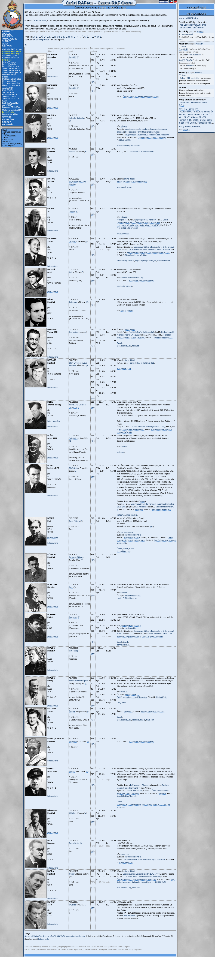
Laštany (72, 771)
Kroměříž (72, 57)
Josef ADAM (7, 88)
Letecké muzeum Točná (193, 104)
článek (125, 549)
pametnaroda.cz (131, 129)
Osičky (71, 874)
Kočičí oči (139, 509)
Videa (5, 44)
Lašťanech (134, 785)
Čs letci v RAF (39, 20)
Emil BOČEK (7, 90)
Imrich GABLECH (9, 94)
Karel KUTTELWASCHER (10, 102)
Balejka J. (120, 132)
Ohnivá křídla (161, 697)
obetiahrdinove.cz (132, 694)
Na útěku (162, 793)
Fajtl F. (119, 182)
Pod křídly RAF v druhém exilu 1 (141, 152)
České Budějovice (194, 55)
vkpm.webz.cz (143, 129)
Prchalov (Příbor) (75, 557)
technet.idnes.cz (163, 261)
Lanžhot (72, 152)
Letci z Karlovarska (10, 66)
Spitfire (6, 117)
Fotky (119, 703)
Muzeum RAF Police (188, 18)
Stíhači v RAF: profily (11, 68)
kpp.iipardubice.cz (132, 628)
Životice (72, 712)
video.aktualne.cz (123, 551)
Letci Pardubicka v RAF (158, 634)
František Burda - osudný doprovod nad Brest (143, 877)
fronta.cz (137, 625)
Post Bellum (190, 123)
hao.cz (123, 310)
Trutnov (72, 212)
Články (6, 41)
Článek (119, 343)
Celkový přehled (41, 39)
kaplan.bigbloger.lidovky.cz (145, 261)
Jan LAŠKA (7, 105)
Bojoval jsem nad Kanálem (145, 220)
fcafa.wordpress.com (158, 129)
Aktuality (8, 31)
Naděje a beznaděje (134, 791)
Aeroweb (196, 126)
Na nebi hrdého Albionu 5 (126, 796)
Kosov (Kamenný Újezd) (78, 681)
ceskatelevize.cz (123, 804)
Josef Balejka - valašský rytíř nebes (152, 137)
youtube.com (147, 804)
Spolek (6, 34)
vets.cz (142, 501)
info (151, 527)
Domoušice (73, 332)
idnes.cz (137, 146)
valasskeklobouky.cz (125, 146)
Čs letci (7, 46)
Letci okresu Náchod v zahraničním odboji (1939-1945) (138, 225)
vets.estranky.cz (127, 625)
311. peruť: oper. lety (11, 83)
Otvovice (72, 905)
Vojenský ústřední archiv (75, 936)
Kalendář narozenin (10, 58)
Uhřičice (72, 813)
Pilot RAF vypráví (126, 862)
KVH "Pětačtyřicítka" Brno (189, 110)
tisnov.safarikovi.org (135, 278)
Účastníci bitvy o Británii (9, 76)
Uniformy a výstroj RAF (12, 110)
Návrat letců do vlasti (11, 85)
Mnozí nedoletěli (156, 637)
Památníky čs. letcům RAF (191, 27)
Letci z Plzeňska (9, 64)
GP (92, 82)
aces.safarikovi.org (124, 187)
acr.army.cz (125, 854)
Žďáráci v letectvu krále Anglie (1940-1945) (148, 427)
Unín (71, 272)
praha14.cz (121, 515)
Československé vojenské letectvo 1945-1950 (140, 96)
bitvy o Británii (129, 179)
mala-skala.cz (131, 515)
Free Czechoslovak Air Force (192, 25)
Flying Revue (185, 126)
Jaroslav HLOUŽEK (10, 99)
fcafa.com (120, 452)
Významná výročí (9, 56)
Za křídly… (128, 712)
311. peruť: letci (9, 81)
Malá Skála (73, 468)
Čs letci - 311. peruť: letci (189, 78)
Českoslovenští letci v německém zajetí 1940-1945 (150, 250)
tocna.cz (135, 346)
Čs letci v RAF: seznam (12, 49)
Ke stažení (8, 119)
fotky (123, 703)
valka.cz (124, 126)
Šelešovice (73, 438)
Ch (58, 37)
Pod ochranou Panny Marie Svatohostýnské (142, 132)
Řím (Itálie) (73, 651)
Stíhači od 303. (125, 140)
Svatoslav (191, 66)
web (180, 40)
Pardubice (73, 617)
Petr (183, 49)
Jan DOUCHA (8, 92)
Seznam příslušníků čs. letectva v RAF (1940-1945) (44, 936)
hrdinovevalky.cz (138, 720)
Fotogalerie (9, 39)
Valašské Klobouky (76, 118)
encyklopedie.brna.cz (133, 535)
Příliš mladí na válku (132, 538)
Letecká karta (52, 77)
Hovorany (73, 741)
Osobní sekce (52, 538)
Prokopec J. (121, 220)
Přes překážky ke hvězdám (127, 228)
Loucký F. (120, 598)
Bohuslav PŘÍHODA (11, 107)
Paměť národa (204, 123)
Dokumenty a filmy (10, 114)
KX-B (205, 114)
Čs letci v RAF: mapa (11, 53)
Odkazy (6, 122)
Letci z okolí (7, 60)
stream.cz (120, 807)
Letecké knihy (8, 112)
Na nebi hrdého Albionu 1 (163, 338)
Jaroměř (72, 242)
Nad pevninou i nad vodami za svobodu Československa (147, 135)
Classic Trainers (194, 114)
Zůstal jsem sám (131, 598)
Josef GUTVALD (9, 96)
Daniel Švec (184, 102)
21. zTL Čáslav (191, 117)
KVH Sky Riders (186, 109)
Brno (71, 587)
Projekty (7, 36)
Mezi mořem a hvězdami (161, 509)
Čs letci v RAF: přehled (12, 51)
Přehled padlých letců (11, 79)
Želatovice (73, 302)
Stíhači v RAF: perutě (11, 72)
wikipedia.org (122, 261)
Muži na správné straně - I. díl (152, 712)
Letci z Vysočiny (9, 62)
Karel (185, 60)
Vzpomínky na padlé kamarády (135, 182)
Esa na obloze (140, 507)
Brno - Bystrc (74, 843)
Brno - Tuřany (74, 521)
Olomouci (145, 785)
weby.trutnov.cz (123, 234)
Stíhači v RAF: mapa (11, 70)
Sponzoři (7, 124)
